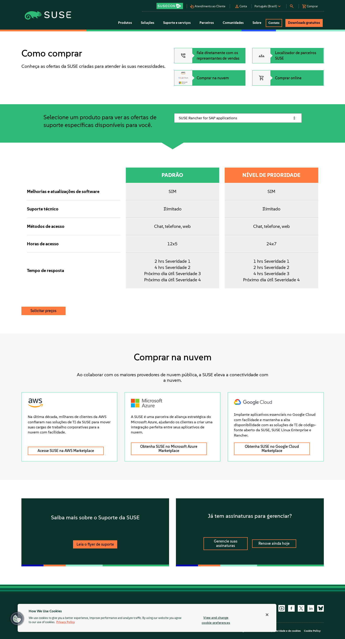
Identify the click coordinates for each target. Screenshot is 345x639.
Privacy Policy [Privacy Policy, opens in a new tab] (65, 622)
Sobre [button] (257, 23)
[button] (171, 4)
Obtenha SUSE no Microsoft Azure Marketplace (168, 448)
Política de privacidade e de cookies (279, 630)
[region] (147, 618)
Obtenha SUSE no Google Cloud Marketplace (272, 448)
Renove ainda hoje (274, 543)
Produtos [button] (125, 23)
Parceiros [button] (207, 23)
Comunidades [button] (233, 23)
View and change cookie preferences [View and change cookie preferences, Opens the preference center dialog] (216, 620)
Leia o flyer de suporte (95, 544)
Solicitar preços (43, 310)
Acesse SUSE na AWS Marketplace (66, 450)
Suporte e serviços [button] (177, 23)
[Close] (267, 615)
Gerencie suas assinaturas (225, 543)
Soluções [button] (147, 23)
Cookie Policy (312, 630)
